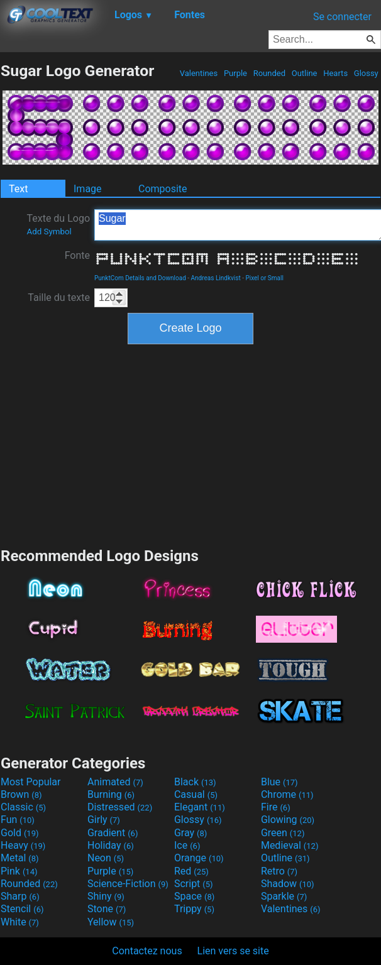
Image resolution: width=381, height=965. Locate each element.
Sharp (20, 896)
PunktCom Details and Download (140, 278)
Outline (304, 73)
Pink (19, 871)
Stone (106, 909)
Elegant (199, 807)
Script (193, 884)
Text (18, 189)
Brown (21, 794)
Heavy (23, 845)
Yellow (110, 922)
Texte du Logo (58, 224)
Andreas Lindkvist (216, 278)
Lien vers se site (233, 951)
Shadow (287, 884)
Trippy (194, 909)
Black (195, 782)
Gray (190, 833)
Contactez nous (147, 951)
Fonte (77, 255)
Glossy (366, 73)
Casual (196, 794)
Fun (18, 820)
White (20, 922)
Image (88, 189)
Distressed (119, 807)
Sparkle (284, 896)
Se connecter (342, 17)
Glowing (287, 820)
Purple (236, 73)
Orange (199, 858)
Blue (279, 782)
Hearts (335, 73)
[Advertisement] (190, 444)
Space (194, 896)
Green (283, 833)
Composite (162, 189)
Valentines (198, 73)
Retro (279, 871)
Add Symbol (48, 231)
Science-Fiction (127, 884)
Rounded (269, 73)
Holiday (110, 845)
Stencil (22, 909)
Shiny (105, 896)
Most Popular (31, 782)
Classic (23, 807)
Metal (20, 858)
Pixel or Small (264, 278)
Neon (105, 858)
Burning (111, 794)
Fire (275, 807)
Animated (115, 782)
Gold (20, 833)
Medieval (290, 845)
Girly (103, 820)
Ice (187, 845)
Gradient (112, 833)
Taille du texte (59, 297)
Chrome (287, 794)
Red (191, 871)
